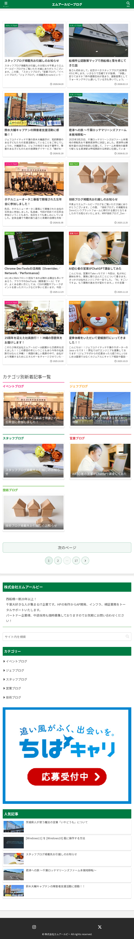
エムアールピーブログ (67, 4)
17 (76, 561)
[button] (127, 636)
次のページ (67, 547)
